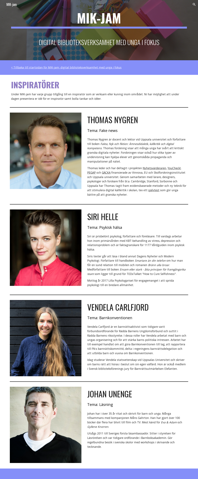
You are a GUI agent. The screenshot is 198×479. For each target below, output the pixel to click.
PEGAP (91, 172)
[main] (99, 30)
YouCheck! (174, 168)
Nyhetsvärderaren (154, 168)
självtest (153, 190)
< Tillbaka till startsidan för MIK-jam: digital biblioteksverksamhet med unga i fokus (66, 67)
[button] (194, 4)
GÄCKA (106, 172)
